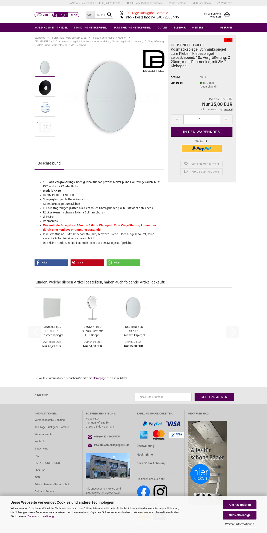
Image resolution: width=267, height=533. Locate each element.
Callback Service (44, 491)
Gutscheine (41, 448)
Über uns (226, 27)
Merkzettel (224, 3)
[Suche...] (90, 15)
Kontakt (39, 441)
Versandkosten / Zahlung (50, 419)
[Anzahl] (201, 119)
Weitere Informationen (239, 524)
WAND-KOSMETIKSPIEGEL (51, 27)
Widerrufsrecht (43, 434)
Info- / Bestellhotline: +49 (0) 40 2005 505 (95, 3)
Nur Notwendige (240, 515)
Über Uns (40, 470)
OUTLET (162, 27)
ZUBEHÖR (180, 27)
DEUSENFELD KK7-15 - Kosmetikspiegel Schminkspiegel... (134, 331)
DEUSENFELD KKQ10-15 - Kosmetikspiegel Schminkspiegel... (52, 331)
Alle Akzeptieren (240, 504)
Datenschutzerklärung (40, 516)
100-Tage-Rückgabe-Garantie (145, 3)
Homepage (99, 378)
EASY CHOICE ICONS (47, 462)
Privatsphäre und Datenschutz (52, 484)
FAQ (37, 455)
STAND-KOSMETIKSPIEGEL (90, 27)
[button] (178, 3)
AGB (37, 477)
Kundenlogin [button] (202, 3)
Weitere (197, 27)
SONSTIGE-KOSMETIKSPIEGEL (132, 27)
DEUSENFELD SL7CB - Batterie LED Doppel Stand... (92, 331)
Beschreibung (49, 163)
